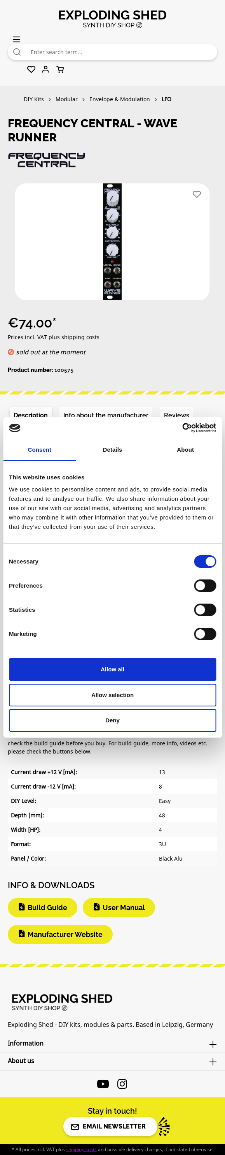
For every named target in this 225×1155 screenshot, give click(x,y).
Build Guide (47, 907)
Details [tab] (112, 449)
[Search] (17, 52)
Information (26, 1043)
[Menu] (16, 39)
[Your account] (45, 69)
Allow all (112, 669)
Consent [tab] (39, 449)
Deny (112, 720)
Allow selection (112, 695)
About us (21, 1060)
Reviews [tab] (176, 415)
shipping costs (81, 1149)
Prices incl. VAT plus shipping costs (53, 337)
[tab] (31, 415)
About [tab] (185, 449)
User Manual (124, 907)
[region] (112, 244)
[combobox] (122, 52)
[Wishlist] (31, 69)
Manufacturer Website (65, 934)
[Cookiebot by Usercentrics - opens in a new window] (182, 428)
